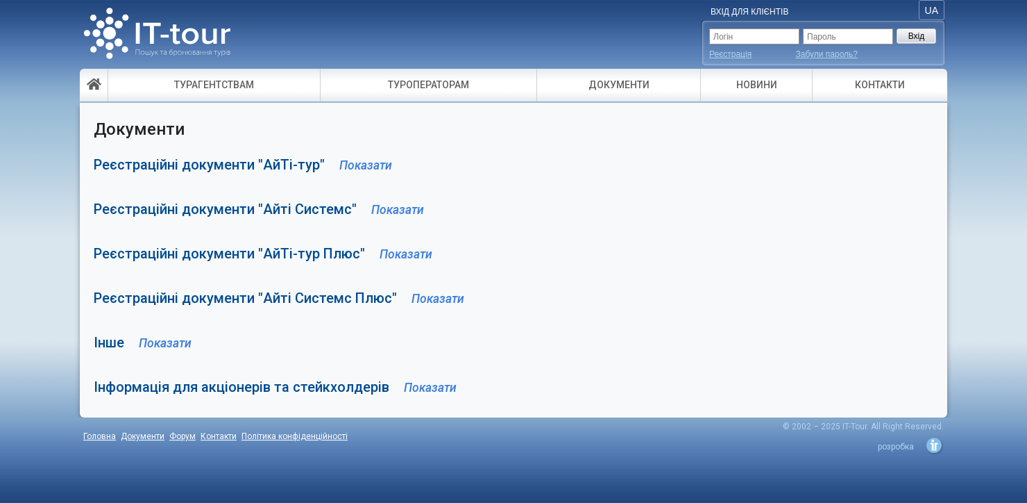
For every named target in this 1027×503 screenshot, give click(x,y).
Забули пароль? (827, 54)
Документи (142, 436)
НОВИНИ (756, 84)
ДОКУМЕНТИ (619, 84)
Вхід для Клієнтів (749, 12)
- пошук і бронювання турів (157, 38)
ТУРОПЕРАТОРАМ (428, 84)
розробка (896, 447)
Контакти (219, 436)
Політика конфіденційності (294, 436)
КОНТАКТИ (880, 84)
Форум (182, 436)
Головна (99, 436)
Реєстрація (730, 54)
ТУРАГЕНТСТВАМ (214, 84)
